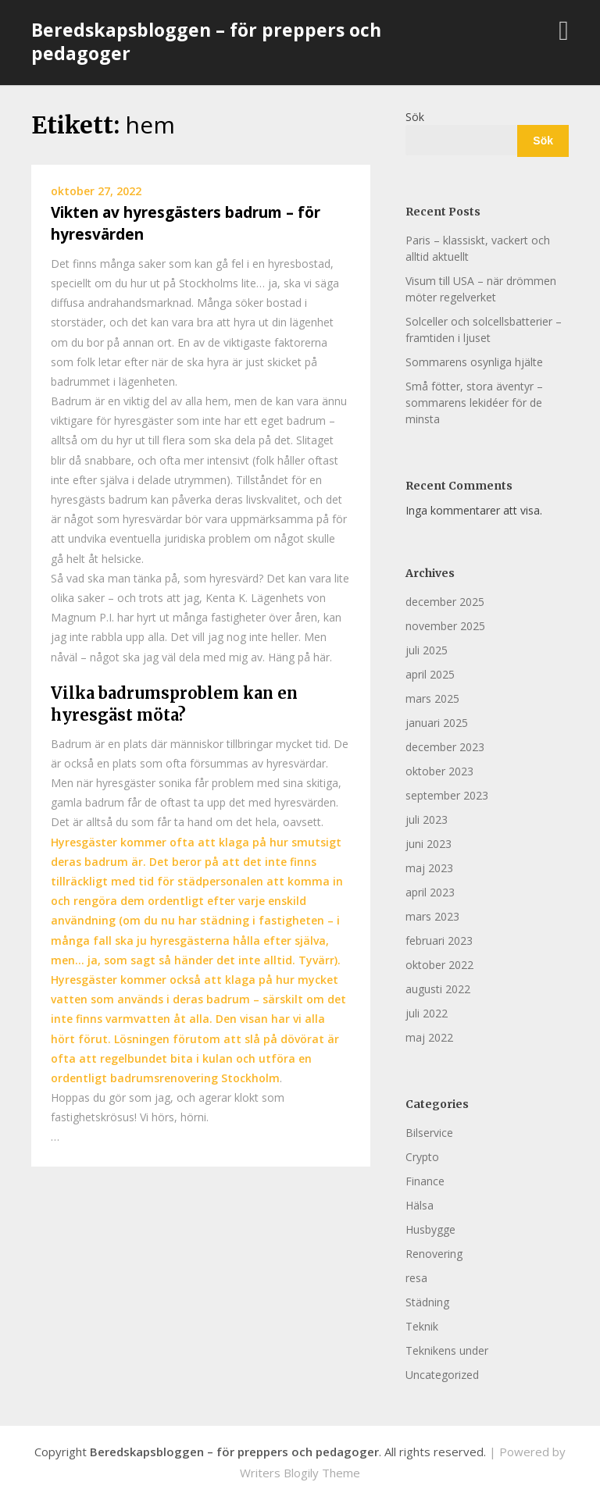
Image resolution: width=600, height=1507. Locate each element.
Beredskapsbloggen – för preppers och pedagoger (206, 41)
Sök (414, 116)
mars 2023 (432, 916)
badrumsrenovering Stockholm (195, 1078)
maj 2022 (429, 1037)
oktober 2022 (439, 964)
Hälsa (419, 1205)
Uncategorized (442, 1374)
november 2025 (445, 625)
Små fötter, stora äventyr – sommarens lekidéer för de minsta (474, 402)
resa (416, 1277)
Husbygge (430, 1229)
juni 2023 (428, 843)
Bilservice (429, 1132)
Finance (425, 1181)
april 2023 (430, 892)
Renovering (433, 1253)
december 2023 (444, 746)
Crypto (422, 1156)
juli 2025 (426, 650)
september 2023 (446, 795)
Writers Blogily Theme (300, 1472)
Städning (427, 1302)
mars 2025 (432, 698)
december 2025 (444, 601)
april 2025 (430, 674)
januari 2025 (436, 722)
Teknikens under (446, 1350)
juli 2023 (426, 819)
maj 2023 (429, 867)
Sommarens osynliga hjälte (474, 361)
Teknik (421, 1326)
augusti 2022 (437, 989)
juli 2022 (426, 1013)
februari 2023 (439, 940)
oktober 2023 (439, 771)
